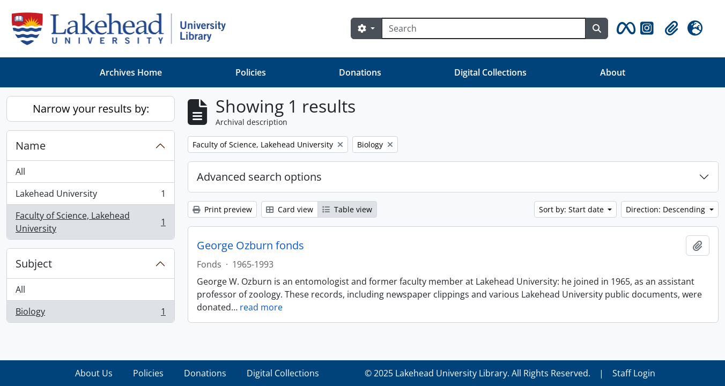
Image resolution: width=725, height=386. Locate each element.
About (612, 72)
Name (31, 145)
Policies (250, 72)
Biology (90, 313)
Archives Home (131, 72)
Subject (34, 263)
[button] (624, 28)
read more (261, 307)
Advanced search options (259, 176)
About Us (94, 373)
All (20, 171)
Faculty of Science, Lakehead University (90, 222)
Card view (289, 209)
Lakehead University (90, 196)
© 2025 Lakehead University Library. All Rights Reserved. (477, 373)
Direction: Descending (666, 209)
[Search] (483, 28)
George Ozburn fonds (250, 245)
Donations (360, 72)
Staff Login (633, 373)
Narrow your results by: (91, 108)
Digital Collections (490, 72)
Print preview (222, 209)
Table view (347, 209)
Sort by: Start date (572, 209)
